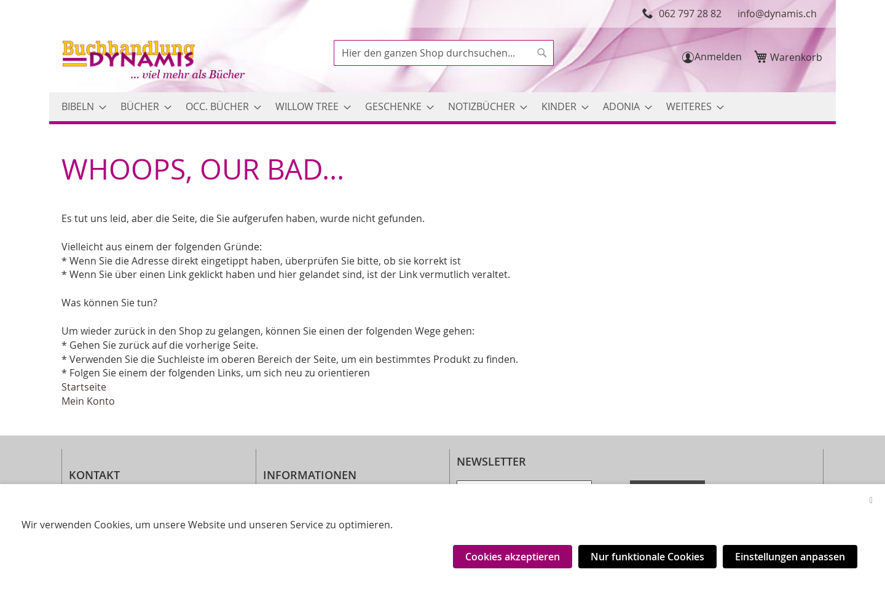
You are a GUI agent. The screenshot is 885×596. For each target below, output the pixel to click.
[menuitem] (80, 106)
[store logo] (155, 61)
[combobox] (444, 53)
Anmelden (718, 56)
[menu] (442, 106)
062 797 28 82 (690, 13)
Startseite (83, 387)
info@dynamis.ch (777, 13)
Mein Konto (88, 401)
